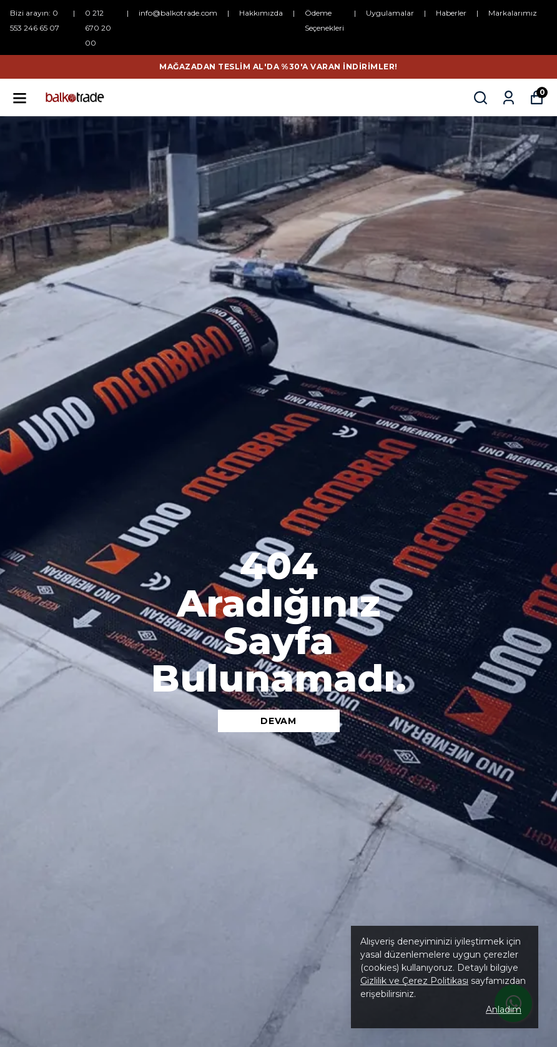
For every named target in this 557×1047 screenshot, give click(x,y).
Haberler (451, 12)
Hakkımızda (261, 12)
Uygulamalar (390, 12)
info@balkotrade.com (178, 12)
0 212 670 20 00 (98, 27)
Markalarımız (512, 12)
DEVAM (278, 721)
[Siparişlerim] (508, 98)
